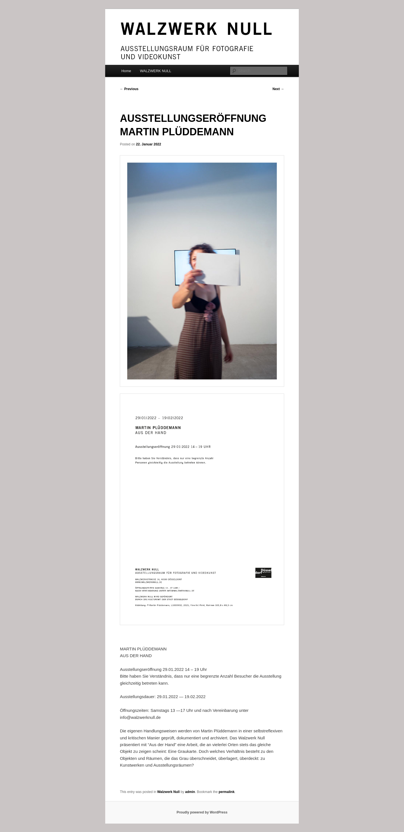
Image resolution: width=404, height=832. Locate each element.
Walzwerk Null (168, 792)
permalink (227, 792)
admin (190, 792)
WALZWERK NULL (155, 71)
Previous (129, 89)
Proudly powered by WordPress (201, 812)
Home (126, 71)
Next (278, 89)
